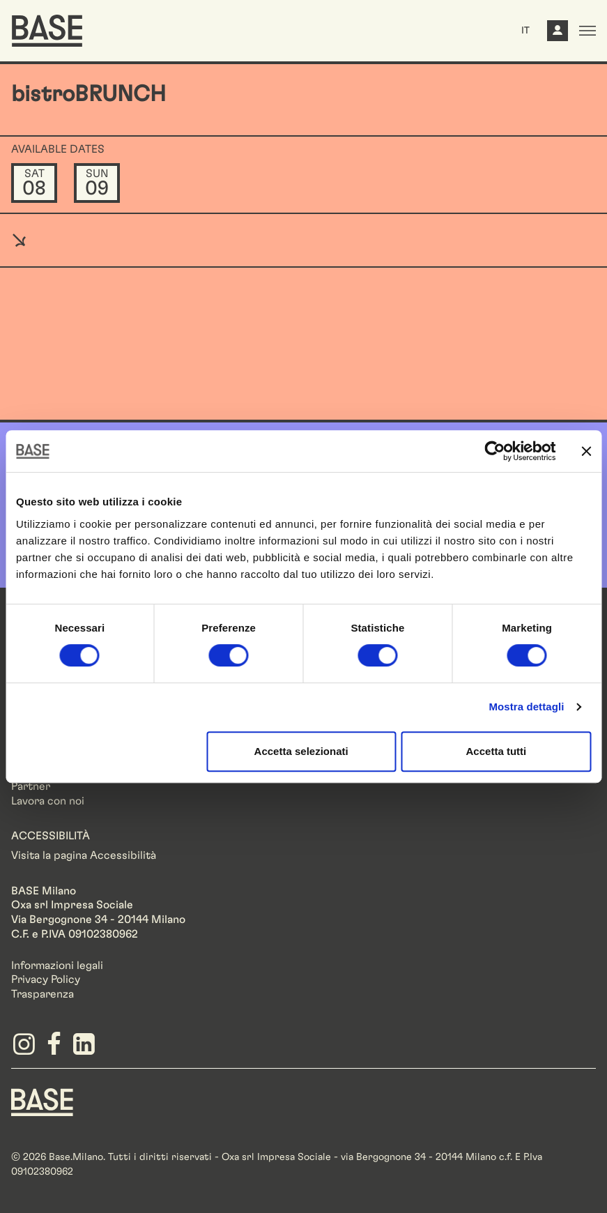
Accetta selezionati (301, 751)
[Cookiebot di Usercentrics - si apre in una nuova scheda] (494, 451)
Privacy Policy (45, 979)
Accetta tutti (496, 751)
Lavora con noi (47, 801)
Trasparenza (42, 994)
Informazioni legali (57, 965)
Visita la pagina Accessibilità (83, 855)
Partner (30, 786)
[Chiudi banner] (586, 451)
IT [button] (525, 31)
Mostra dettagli (526, 706)
